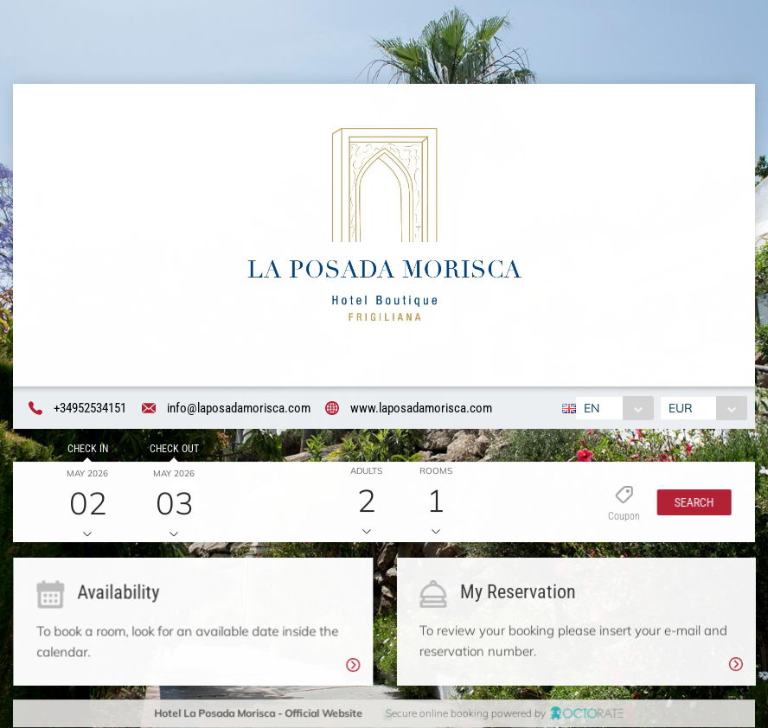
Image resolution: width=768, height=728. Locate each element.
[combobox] (612, 408)
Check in (85, 450)
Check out (171, 450)
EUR (682, 408)
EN (590, 408)
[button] (690, 504)
